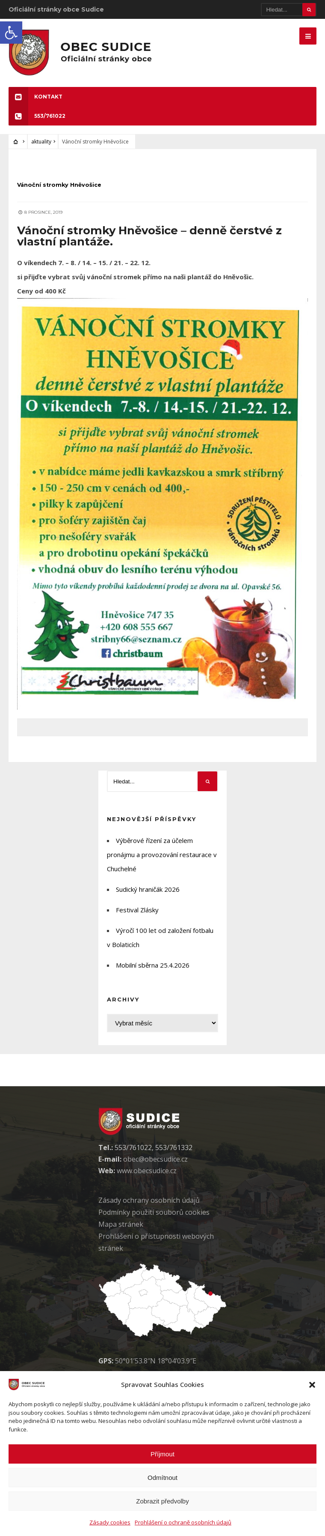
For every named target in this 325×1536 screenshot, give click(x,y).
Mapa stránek (120, 1229)
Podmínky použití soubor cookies (154, 1217)
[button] (11, 32)
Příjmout (162, 1454)
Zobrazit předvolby (162, 1501)
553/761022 (37, 121)
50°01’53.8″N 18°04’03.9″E (155, 1366)
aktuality (41, 146)
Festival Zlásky (137, 915)
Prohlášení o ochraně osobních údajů (183, 1522)
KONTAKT (35, 101)
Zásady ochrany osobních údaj (149, 1205)
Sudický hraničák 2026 (148, 895)
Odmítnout (162, 1477)
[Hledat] (288, 9)
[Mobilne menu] (307, 36)
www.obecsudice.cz (147, 1176)
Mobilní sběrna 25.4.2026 (152, 970)
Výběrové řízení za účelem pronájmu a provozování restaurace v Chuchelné (162, 860)
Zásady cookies (109, 1522)
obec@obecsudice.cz (155, 1164)
